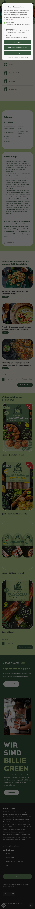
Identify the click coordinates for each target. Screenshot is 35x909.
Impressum (17, 57)
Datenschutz (10, 57)
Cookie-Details (24, 57)
